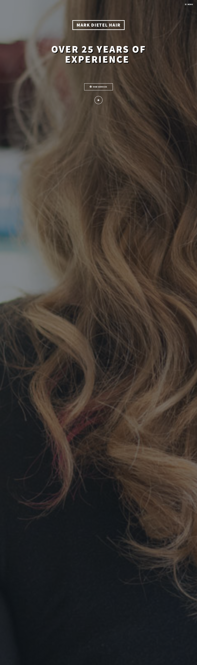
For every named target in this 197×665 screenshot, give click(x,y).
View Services (100, 87)
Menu (190, 4)
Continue (98, 100)
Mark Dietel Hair (98, 25)
